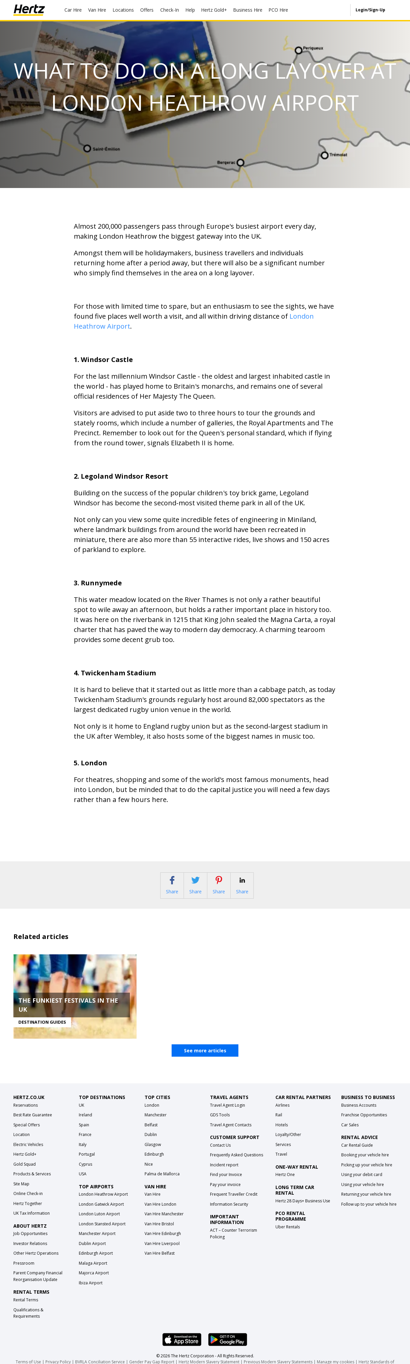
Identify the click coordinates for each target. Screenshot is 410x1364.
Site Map (21, 1191)
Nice (149, 1172)
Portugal (87, 1162)
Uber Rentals (287, 1234)
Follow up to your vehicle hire (369, 1212)
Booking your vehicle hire (365, 1163)
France (85, 1142)
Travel (281, 1162)
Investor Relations (30, 1251)
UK (81, 1113)
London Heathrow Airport (103, 1202)
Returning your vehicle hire (366, 1202)
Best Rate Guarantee (32, 1123)
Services (283, 1152)
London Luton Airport (99, 1222)
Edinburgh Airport (96, 1261)
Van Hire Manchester (164, 1222)
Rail (278, 1123)
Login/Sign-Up (370, 10)
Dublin (151, 1142)
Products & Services (32, 1182)
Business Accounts (358, 1113)
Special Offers (26, 1132)
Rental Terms (25, 1308)
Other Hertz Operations (35, 1261)
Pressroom (23, 1271)
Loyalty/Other (288, 1142)
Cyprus (85, 1172)
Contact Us (220, 1153)
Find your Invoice (226, 1182)
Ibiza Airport (90, 1291)
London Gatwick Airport (101, 1212)
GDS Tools (220, 1123)
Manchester (156, 1123)
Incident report (224, 1173)
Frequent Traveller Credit (233, 1202)
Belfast (151, 1132)
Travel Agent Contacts (230, 1132)
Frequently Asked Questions (236, 1163)
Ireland (85, 1123)
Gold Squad (24, 1172)
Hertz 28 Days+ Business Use (302, 1208)
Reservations (25, 1113)
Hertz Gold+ (24, 1162)
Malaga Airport (93, 1271)
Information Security (229, 1212)
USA (82, 1182)
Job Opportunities (30, 1241)
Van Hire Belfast (160, 1261)
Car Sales (350, 1132)
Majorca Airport (94, 1281)
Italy (82, 1152)
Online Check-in (28, 1201)
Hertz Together (27, 1211)
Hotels (281, 1132)
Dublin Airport (92, 1251)
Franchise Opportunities (364, 1123)
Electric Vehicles (28, 1152)
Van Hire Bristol (159, 1232)
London (152, 1113)
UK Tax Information (31, 1221)
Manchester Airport (97, 1241)
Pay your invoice (225, 1192)
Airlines (282, 1113)
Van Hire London (160, 1212)
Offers (147, 10)
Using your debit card (361, 1182)
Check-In (169, 10)
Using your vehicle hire (362, 1192)
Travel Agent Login (227, 1113)
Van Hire (97, 10)
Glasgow (153, 1152)
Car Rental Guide (357, 1153)
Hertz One (285, 1182)
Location (21, 1142)
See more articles (205, 1058)
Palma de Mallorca (162, 1182)
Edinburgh (154, 1162)
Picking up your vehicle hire (366, 1173)
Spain (84, 1132)
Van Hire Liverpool (162, 1251)
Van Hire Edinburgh (163, 1241)
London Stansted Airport (102, 1232)
